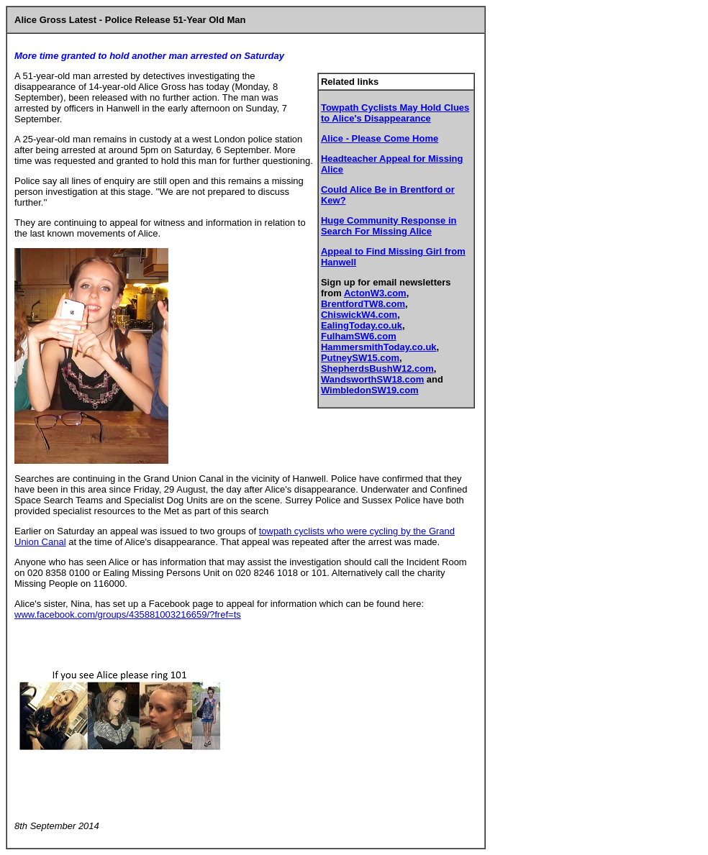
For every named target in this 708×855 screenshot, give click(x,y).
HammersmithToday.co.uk (379, 347)
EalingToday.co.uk (361, 325)
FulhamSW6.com (358, 336)
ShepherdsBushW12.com (377, 368)
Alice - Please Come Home (379, 138)
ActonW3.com (375, 293)
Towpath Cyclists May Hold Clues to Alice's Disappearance (395, 113)
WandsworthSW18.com (372, 379)
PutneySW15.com (360, 357)
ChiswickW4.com (359, 314)
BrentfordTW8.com (363, 303)
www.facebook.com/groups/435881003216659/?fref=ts (127, 614)
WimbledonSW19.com (370, 390)
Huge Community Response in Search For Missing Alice (389, 226)
